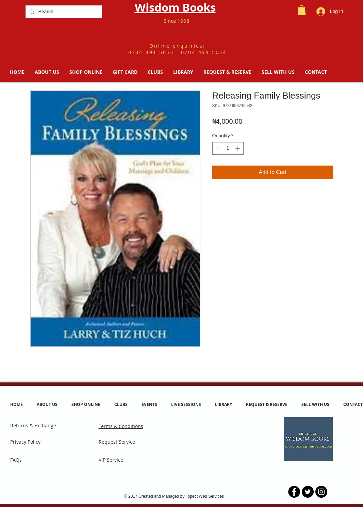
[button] (301, 10)
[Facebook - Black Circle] (294, 492)
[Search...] (62, 11)
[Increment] (238, 148)
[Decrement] (217, 148)
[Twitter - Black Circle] (308, 492)
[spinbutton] (228, 148)
